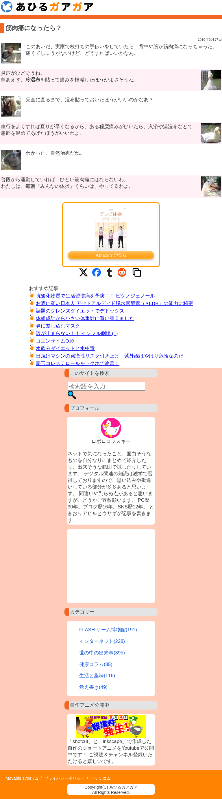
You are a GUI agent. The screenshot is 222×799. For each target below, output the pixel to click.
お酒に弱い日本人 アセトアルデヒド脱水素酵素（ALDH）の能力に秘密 (114, 303)
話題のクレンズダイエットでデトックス (80, 311)
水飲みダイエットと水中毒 (65, 348)
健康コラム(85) (95, 664)
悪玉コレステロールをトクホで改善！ (77, 363)
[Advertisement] (111, 566)
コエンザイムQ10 (55, 341)
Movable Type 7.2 (21, 778)
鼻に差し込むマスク (58, 326)
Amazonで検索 (111, 255)
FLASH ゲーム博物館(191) (108, 630)
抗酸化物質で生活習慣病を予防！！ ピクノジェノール (95, 296)
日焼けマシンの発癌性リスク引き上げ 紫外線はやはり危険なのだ (109, 356)
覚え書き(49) (93, 687)
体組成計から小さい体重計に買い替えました (85, 318)
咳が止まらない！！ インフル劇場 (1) (77, 333)
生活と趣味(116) (97, 675)
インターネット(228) (102, 641)
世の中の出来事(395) (102, 653)
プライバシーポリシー (64, 778)
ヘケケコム (100, 778)
